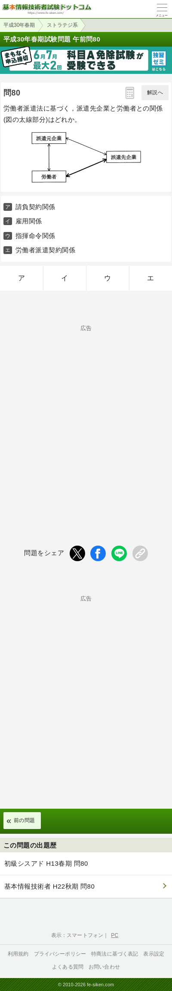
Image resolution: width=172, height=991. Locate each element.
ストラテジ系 (62, 25)
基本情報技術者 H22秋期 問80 (49, 886)
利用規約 (18, 954)
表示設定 (153, 954)
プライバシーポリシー (60, 954)
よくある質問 (67, 967)
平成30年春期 (19, 25)
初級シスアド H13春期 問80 (46, 863)
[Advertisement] (86, 421)
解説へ (155, 92)
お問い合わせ (104, 967)
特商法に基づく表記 (114, 954)
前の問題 (24, 820)
